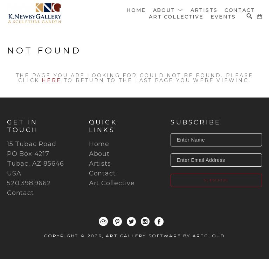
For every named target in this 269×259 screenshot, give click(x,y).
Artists (100, 163)
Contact (20, 193)
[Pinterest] (117, 221)
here (51, 80)
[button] (168, 10)
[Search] (249, 16)
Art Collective (112, 183)
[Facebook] (159, 221)
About (99, 154)
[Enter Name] (216, 139)
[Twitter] (131, 221)
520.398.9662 (29, 183)
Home (99, 144)
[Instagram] (145, 221)
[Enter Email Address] (216, 160)
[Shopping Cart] (259, 16)
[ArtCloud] (103, 221)
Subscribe (216, 180)
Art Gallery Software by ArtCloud (165, 235)
